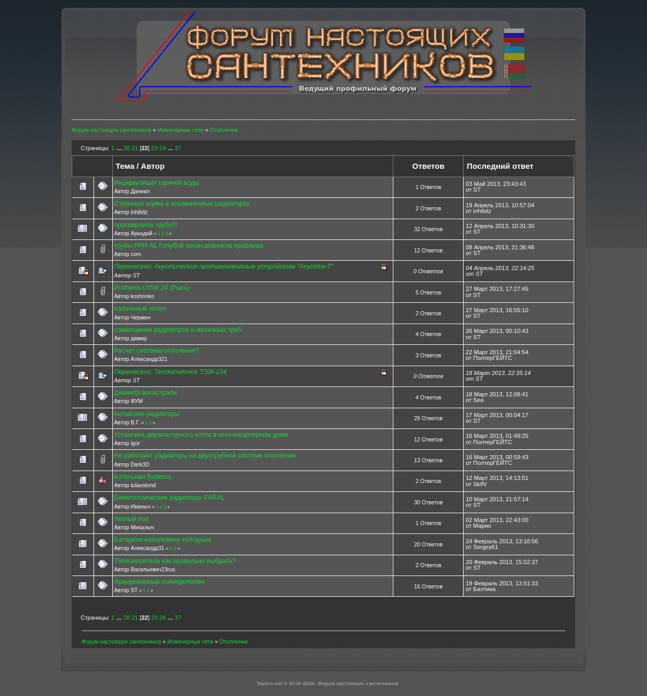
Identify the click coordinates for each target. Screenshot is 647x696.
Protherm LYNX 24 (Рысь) (152, 287)
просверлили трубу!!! (145, 225)
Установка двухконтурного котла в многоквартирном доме (201, 434)
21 (134, 148)
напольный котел (140, 308)
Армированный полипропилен (159, 581)
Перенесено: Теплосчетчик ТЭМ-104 (170, 372)
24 (162, 148)
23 (154, 148)
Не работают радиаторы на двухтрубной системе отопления (205, 455)
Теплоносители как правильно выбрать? (175, 561)
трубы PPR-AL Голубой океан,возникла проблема (188, 245)
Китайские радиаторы (147, 414)
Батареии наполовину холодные (163, 539)
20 (127, 148)
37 (178, 148)
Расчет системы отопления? (157, 350)
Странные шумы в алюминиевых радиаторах (182, 203)
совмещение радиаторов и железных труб (177, 329)
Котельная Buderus (142, 476)
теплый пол (131, 519)
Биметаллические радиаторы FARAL (169, 497)
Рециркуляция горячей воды (157, 182)
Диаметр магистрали (145, 392)
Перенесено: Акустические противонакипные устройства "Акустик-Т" (224, 266)
